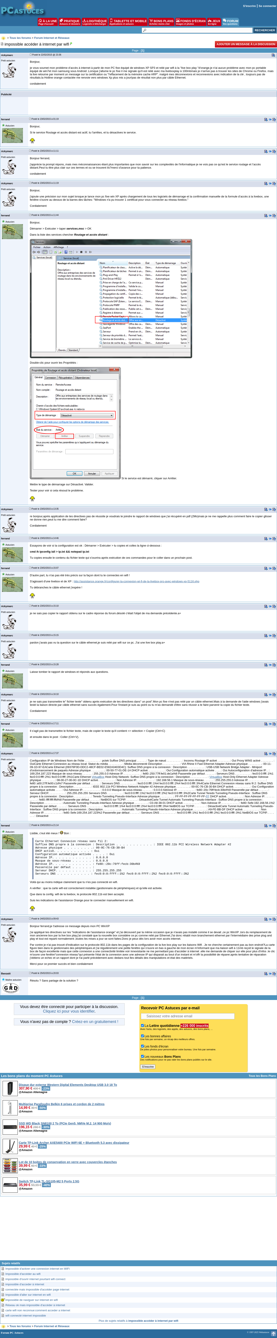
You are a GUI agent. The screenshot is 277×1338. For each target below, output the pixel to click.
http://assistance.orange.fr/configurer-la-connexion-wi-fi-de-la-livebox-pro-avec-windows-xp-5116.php (136, 581)
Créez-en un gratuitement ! (95, 1022)
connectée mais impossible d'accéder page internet (37, 1289)
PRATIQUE (70, 22)
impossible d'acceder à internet (24, 1284)
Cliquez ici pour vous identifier (68, 1011)
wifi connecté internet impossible (25, 1315)
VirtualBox (98, 776)
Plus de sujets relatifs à (138, 1320)
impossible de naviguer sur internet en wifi (31, 1300)
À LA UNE (48, 22)
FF (207, 796)
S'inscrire (249, 6)
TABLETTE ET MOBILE (128, 22)
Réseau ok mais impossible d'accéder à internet (35, 1305)
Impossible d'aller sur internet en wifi (28, 1294)
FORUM (230, 22)
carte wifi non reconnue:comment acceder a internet (37, 1310)
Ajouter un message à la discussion (246, 44)
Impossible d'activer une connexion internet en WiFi (37, 1268)
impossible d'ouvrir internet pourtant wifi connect (35, 1279)
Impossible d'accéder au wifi (22, 1274)
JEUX (214, 22)
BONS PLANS (161, 22)
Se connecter (267, 6)
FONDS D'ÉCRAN (191, 22)
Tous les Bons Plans (262, 1075)
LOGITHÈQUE (95, 22)
